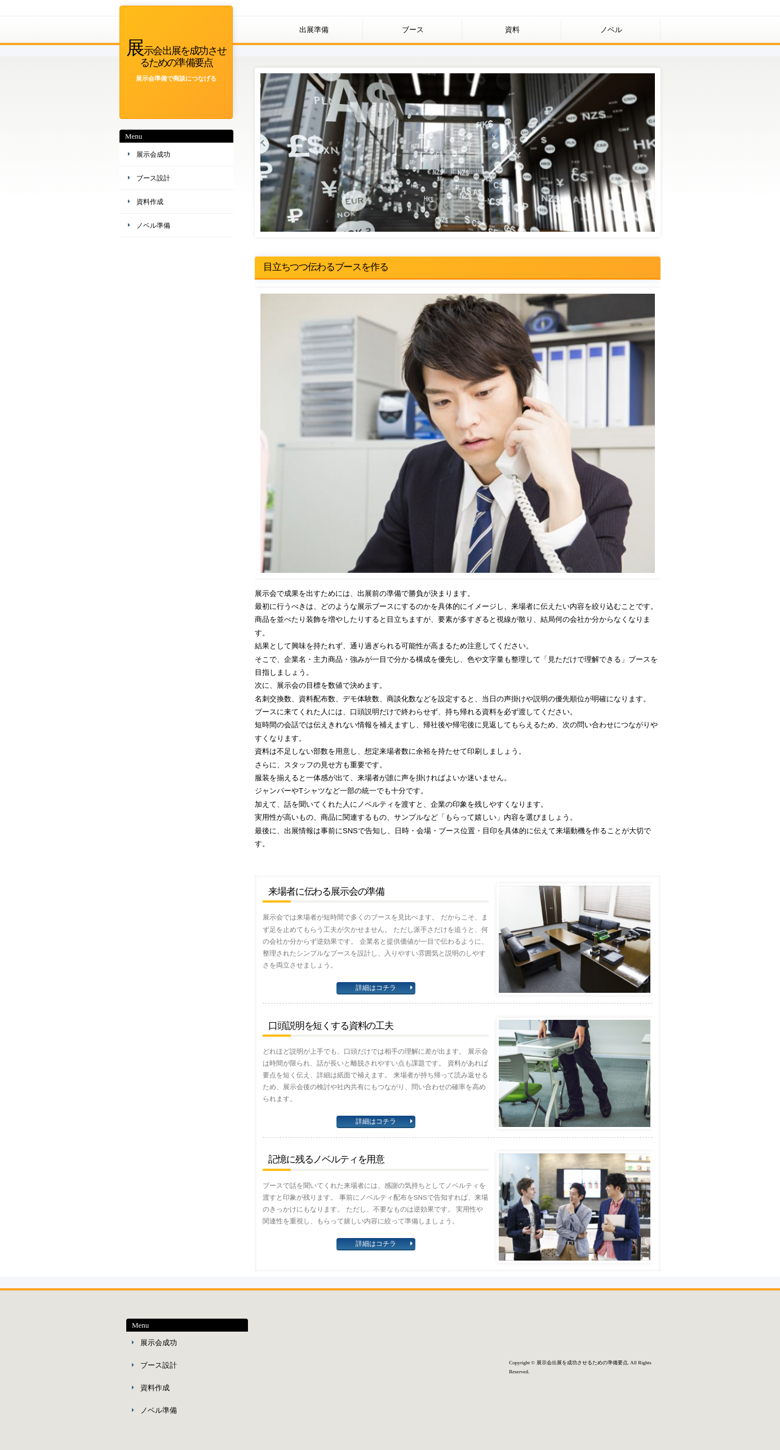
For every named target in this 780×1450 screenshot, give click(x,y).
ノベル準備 (153, 225)
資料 (512, 29)
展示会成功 (153, 154)
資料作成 (149, 202)
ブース (413, 29)
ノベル (611, 29)
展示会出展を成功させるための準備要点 (176, 55)
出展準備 (314, 29)
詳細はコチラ (376, 988)
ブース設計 (153, 178)
